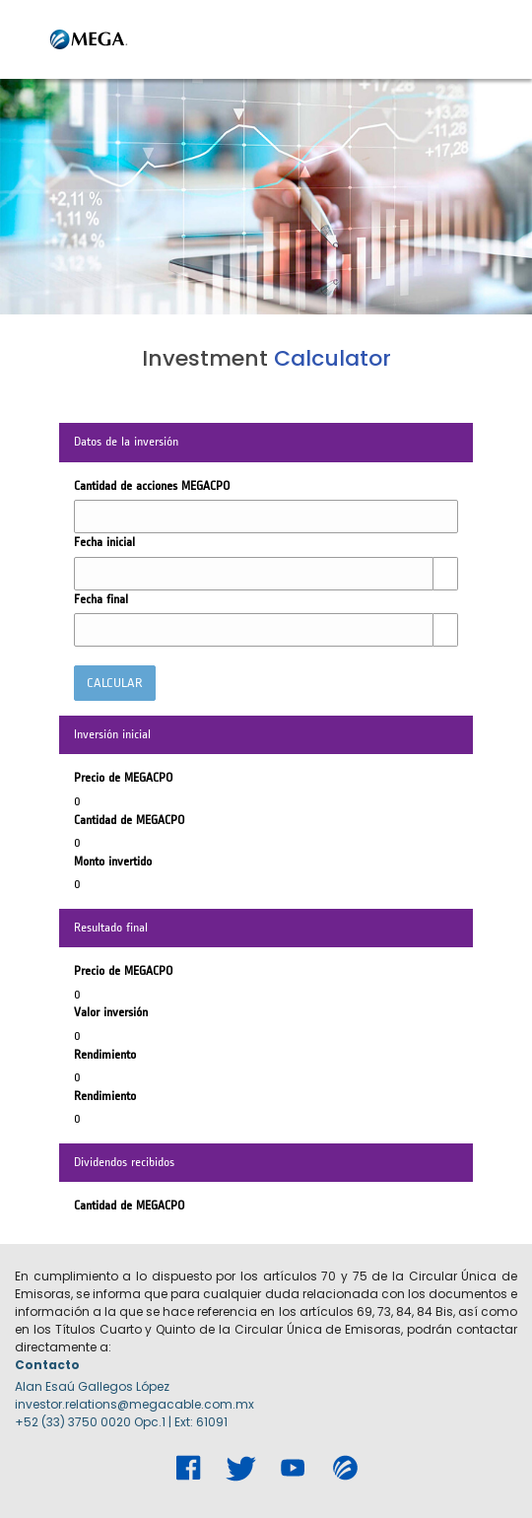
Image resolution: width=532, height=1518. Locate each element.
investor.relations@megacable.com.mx (134, 1404)
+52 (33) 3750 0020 (73, 1422)
